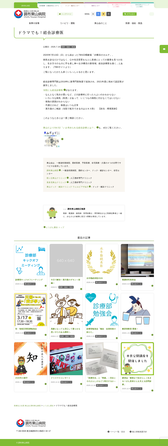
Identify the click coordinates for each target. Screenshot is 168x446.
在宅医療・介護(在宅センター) (49, 6)
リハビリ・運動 (67, 23)
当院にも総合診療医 (53, 90)
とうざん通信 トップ (55, 227)
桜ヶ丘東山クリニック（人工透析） (119, 5)
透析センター (95, 6)
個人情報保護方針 (138, 432)
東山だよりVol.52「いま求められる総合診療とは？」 (69, 128)
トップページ (65, 14)
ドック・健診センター (72, 6)
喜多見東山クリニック (56, 182)
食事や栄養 (34, 23)
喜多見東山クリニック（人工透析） (142, 5)
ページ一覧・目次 (116, 432)
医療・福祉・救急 (134, 23)
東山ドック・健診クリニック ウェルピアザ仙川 (67, 187)
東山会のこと (100, 23)
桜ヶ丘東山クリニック (56, 178)
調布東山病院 (25, 6)
